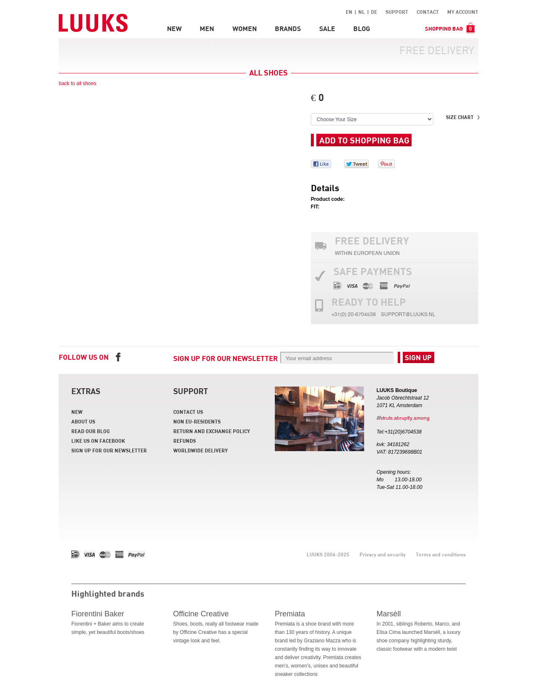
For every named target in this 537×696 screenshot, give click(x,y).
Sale (327, 28)
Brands (288, 28)
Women (244, 28)
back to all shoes (77, 83)
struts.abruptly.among (405, 419)
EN (349, 12)
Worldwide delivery (200, 450)
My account (462, 12)
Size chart (460, 117)
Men (207, 28)
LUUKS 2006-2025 (328, 554)
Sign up (418, 357)
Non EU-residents (197, 421)
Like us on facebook (98, 441)
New (174, 28)
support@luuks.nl (408, 315)
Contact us (188, 412)
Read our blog (90, 431)
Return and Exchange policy (211, 431)
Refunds (184, 441)
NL (361, 12)
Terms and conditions (441, 554)
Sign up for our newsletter (225, 358)
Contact (428, 12)
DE (374, 12)
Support (397, 12)
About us (83, 421)
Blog (361, 28)
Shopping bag (449, 28)
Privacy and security (383, 554)
